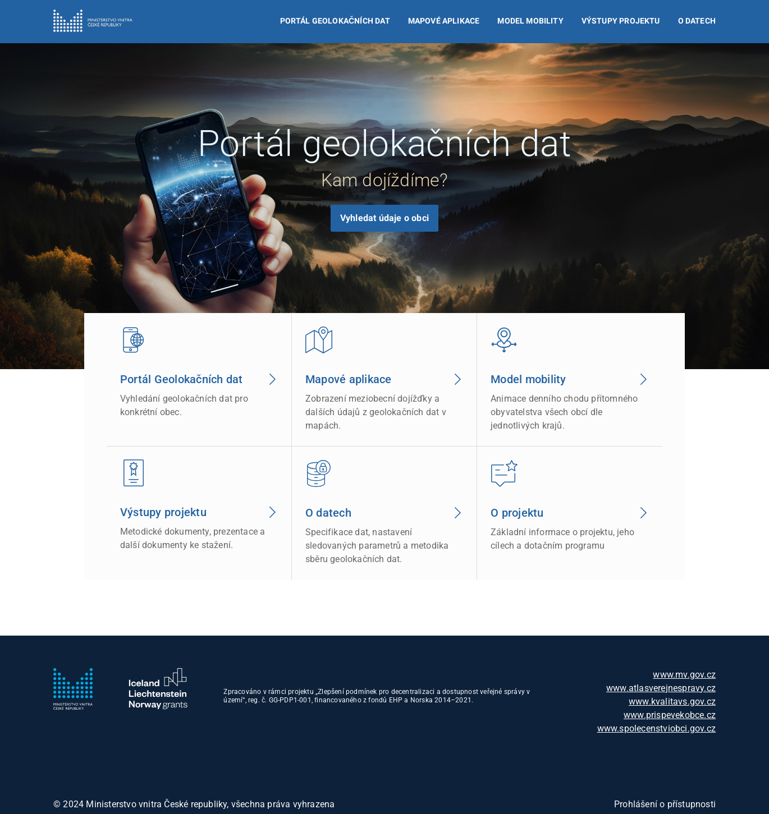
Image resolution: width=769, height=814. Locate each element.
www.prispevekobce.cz (670, 715)
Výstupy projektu (621, 20)
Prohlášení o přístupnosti (665, 804)
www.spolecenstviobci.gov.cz (656, 728)
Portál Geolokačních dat (335, 20)
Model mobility (530, 20)
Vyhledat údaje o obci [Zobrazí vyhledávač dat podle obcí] (384, 218)
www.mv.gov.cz (684, 674)
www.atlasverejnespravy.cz (661, 688)
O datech (697, 20)
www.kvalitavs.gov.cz (672, 701)
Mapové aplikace (444, 20)
